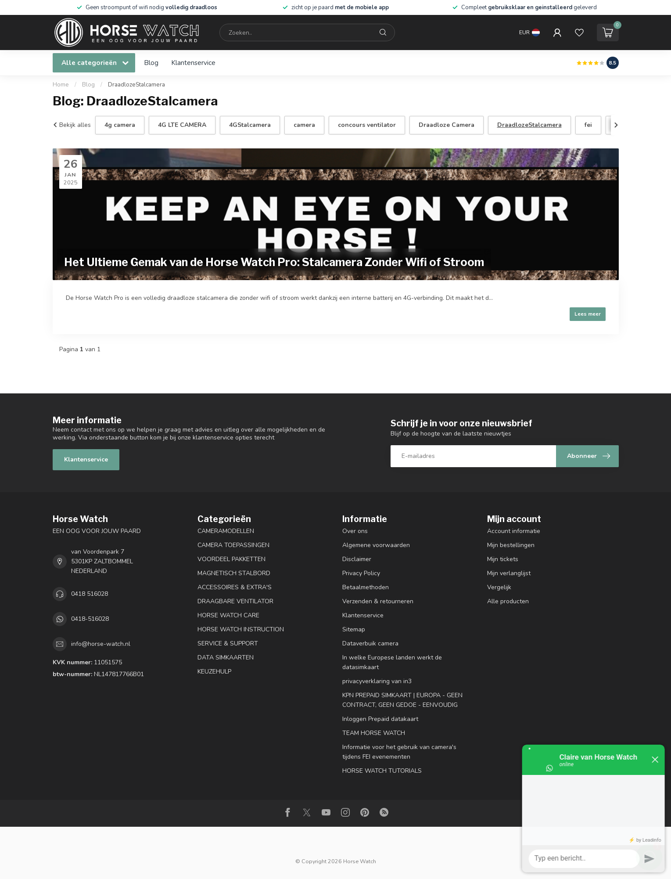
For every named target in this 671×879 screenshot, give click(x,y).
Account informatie (513, 531)
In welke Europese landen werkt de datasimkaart (392, 662)
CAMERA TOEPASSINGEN (233, 545)
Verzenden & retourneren (377, 601)
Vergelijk (499, 587)
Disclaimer (356, 559)
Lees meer (587, 313)
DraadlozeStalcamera (136, 85)
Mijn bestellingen (511, 545)
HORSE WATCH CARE (228, 615)
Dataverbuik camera (370, 643)
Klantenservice (193, 62)
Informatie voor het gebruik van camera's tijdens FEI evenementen (399, 752)
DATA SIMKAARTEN (225, 657)
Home (61, 85)
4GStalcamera (250, 125)
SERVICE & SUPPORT (227, 643)
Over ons (355, 531)
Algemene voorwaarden (376, 545)
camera (304, 125)
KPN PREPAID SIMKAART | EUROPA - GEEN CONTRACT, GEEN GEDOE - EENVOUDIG (402, 700)
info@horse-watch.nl (100, 644)
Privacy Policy (361, 573)
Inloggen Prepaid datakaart (380, 719)
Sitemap (353, 629)
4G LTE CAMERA (182, 125)
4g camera (119, 125)
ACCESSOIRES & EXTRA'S (234, 587)
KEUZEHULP (214, 671)
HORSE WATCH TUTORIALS (382, 771)
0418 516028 (89, 594)
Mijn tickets (502, 559)
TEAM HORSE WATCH (373, 733)
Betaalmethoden (365, 587)
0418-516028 (90, 619)
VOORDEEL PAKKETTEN (231, 559)
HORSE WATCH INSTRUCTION (240, 629)
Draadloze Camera (446, 125)
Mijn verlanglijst (509, 573)
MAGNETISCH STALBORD (233, 573)
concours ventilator (367, 125)
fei (588, 125)
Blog (151, 62)
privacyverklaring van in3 (377, 681)
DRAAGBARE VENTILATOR (235, 601)
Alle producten (508, 601)
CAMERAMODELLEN (225, 531)
